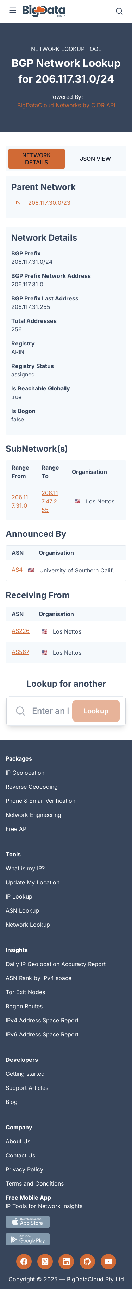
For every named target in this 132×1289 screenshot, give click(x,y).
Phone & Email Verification (40, 800)
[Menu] (13, 11)
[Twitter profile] (45, 1261)
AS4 (17, 569)
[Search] (119, 11)
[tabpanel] (66, 419)
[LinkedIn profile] (66, 1261)
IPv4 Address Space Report (42, 1020)
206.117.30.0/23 (49, 202)
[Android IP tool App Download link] (66, 1239)
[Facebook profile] (24, 1261)
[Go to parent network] (18, 203)
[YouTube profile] (108, 1261)
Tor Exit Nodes (25, 992)
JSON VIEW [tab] (95, 158)
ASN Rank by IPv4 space (38, 978)
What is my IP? (25, 868)
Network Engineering (33, 814)
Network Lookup (28, 924)
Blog (12, 1101)
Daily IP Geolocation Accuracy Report (56, 963)
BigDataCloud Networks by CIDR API (66, 105)
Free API (17, 828)
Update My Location (32, 882)
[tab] (36, 159)
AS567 (20, 651)
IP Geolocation (25, 772)
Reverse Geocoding (32, 786)
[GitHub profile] (87, 1261)
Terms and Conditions (35, 1183)
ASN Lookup (22, 910)
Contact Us (20, 1155)
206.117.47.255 (50, 501)
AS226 (21, 630)
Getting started (25, 1073)
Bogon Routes (24, 1006)
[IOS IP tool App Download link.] (66, 1222)
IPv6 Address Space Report (42, 1034)
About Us (18, 1141)
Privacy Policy (24, 1169)
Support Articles (27, 1087)
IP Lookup (19, 896)
